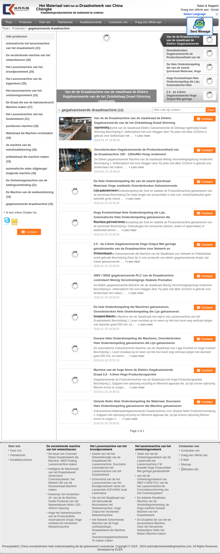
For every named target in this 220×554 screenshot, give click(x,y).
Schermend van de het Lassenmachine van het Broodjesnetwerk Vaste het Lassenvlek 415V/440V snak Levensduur (109, 486)
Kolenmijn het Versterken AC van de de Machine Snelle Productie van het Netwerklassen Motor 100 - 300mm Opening (65, 501)
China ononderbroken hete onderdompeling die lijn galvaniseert (60, 546)
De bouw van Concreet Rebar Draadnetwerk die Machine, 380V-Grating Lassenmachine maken (63, 459)
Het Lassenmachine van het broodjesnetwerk (108, 448)
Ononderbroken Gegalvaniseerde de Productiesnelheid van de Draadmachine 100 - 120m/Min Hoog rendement (183, 54)
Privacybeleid (10, 546)
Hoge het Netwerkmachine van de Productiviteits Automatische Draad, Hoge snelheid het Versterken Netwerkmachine (65, 519)
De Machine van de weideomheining (29, 192)
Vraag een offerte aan (195, 9)
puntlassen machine (19, 126)
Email (215, 9)
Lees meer (143, 135)
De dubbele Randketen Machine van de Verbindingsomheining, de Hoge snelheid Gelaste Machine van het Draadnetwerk (153, 506)
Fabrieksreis (65, 22)
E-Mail (185, 459)
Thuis (8, 22)
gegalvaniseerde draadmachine (26, 204)
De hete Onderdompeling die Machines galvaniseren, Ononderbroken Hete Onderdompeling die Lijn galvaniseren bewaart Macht (136, 311)
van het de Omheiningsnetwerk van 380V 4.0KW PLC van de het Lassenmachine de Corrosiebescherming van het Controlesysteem (153, 484)
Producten (25, 22)
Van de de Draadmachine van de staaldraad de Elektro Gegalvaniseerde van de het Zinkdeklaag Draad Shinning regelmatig (183, 40)
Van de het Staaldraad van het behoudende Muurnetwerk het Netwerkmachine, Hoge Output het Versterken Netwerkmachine (108, 506)
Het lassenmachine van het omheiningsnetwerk (153, 448)
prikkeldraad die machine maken (27, 156)
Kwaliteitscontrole (90, 22)
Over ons (44, 22)
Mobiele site (189, 469)
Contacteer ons (118, 22)
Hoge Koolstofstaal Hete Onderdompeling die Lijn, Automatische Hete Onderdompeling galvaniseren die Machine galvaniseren (183, 82)
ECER (119, 549)
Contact (207, 119)
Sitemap (186, 464)
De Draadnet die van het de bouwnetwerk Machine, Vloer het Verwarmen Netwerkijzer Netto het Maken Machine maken (154, 526)
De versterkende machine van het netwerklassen (63, 448)
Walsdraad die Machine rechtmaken (29, 133)
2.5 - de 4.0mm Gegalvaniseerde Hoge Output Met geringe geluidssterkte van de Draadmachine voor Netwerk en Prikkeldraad (183, 95)
